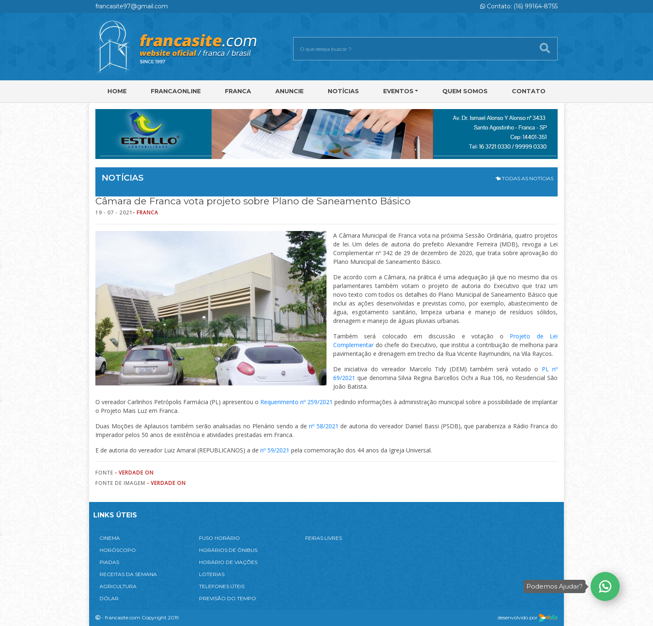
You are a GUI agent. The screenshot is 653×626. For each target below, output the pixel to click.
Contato (529, 91)
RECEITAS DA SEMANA (128, 574)
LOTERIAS (211, 574)
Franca (238, 91)
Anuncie (289, 91)
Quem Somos (465, 91)
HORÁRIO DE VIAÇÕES (228, 562)
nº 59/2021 (274, 450)
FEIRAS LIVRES (323, 538)
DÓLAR (109, 598)
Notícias (343, 91)
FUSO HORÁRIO (219, 538)
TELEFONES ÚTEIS (221, 586)
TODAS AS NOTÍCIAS (524, 178)
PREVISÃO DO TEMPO (227, 598)
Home (117, 91)
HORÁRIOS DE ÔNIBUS (228, 550)
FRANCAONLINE (176, 91)
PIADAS (109, 562)
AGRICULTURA (118, 586)
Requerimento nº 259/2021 (296, 402)
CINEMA (110, 538)
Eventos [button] (398, 91)
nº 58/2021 (324, 426)
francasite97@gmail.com (131, 6)
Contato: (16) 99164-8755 (519, 6)
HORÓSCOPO (118, 550)
